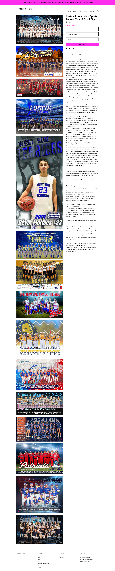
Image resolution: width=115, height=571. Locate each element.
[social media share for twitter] (70, 49)
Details (68, 55)
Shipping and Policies (43, 563)
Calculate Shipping (71, 25)
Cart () (92, 11)
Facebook (61, 557)
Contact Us (41, 565)
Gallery (86, 11)
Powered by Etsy (84, 561)
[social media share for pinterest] (73, 49)
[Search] (98, 11)
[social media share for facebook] (67, 49)
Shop (69, 11)
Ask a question (80, 49)
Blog (74, 11)
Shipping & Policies (77, 55)
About (79, 11)
